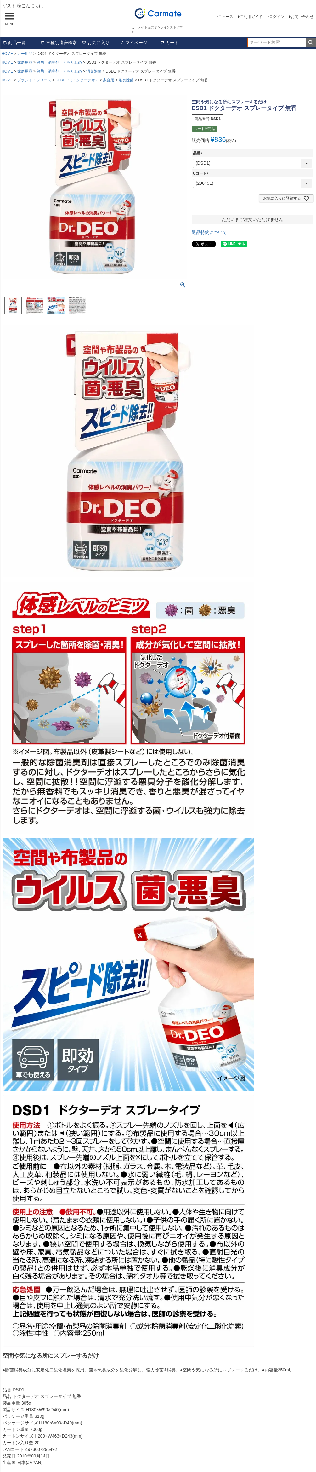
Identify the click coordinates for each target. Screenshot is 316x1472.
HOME (7, 53)
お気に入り (96, 42)
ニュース (225, 17)
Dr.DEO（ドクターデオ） (77, 80)
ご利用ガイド (251, 17)
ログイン (276, 17)
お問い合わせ (302, 17)
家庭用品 (24, 62)
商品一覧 (14, 42)
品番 (198, 153)
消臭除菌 (93, 71)
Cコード (202, 173)
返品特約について (209, 232)
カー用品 (24, 53)
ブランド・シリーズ (34, 80)
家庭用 (108, 80)
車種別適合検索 (58, 42)
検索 (311, 42)
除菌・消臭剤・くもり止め (59, 62)
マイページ (133, 42)
